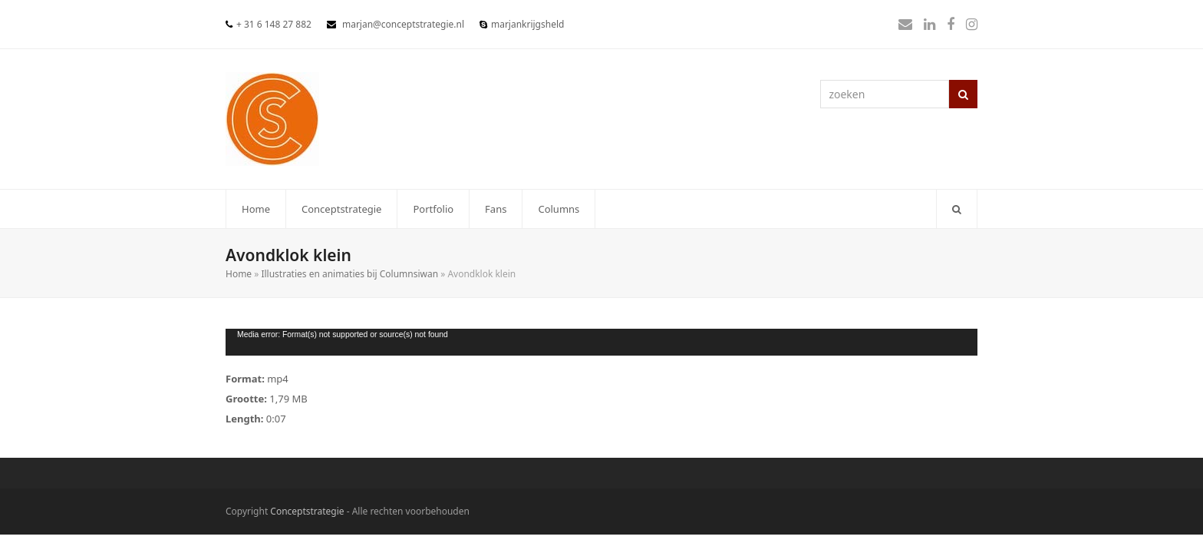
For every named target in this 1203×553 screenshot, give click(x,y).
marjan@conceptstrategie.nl (403, 24)
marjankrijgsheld (527, 24)
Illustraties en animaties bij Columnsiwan (349, 273)
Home (239, 273)
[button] (957, 209)
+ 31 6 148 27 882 (273, 24)
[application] (601, 342)
